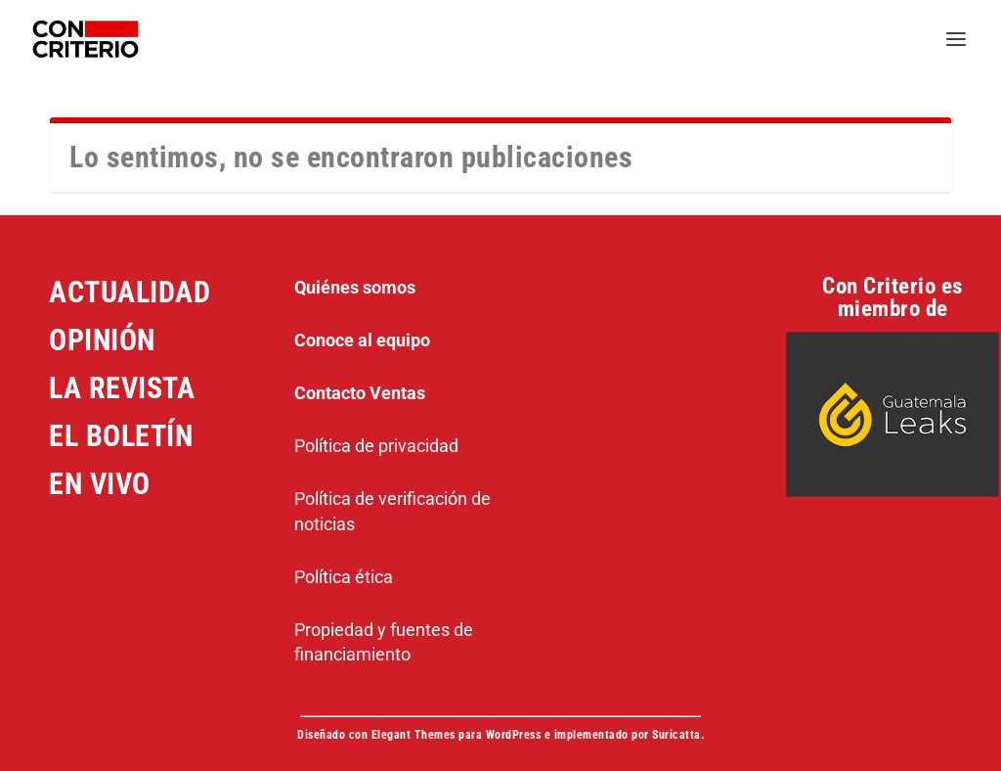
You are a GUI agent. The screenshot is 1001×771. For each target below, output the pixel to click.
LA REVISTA (122, 388)
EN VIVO (100, 484)
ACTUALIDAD (129, 292)
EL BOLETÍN (121, 436)
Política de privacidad (376, 445)
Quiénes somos (354, 287)
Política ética (343, 577)
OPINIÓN (102, 340)
